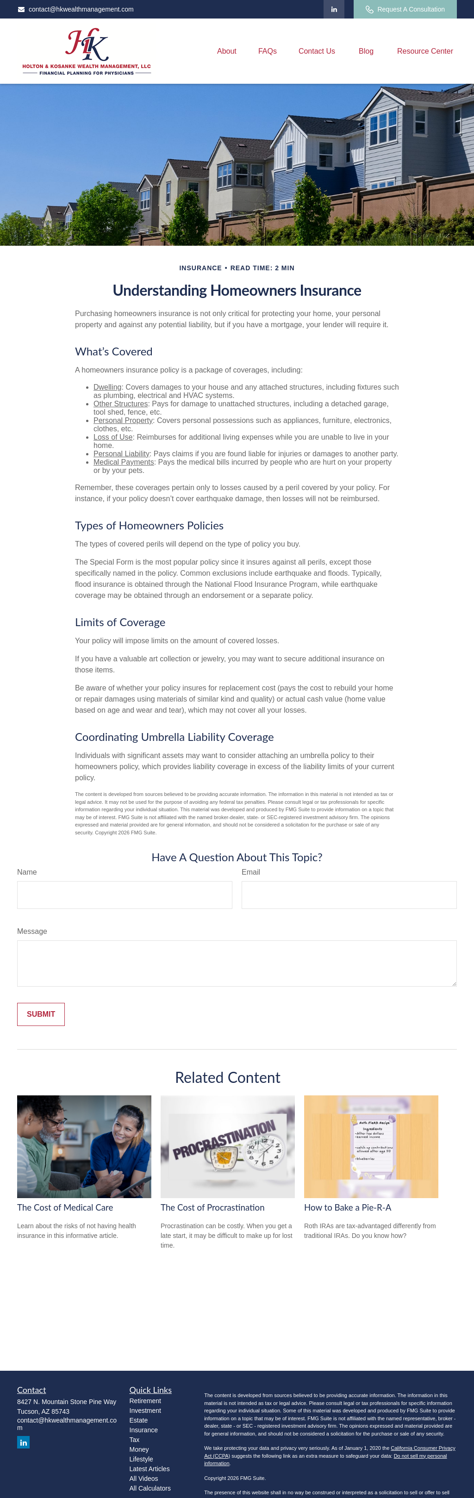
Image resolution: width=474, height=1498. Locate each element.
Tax (135, 1439)
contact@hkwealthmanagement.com (75, 9)
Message (32, 931)
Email (251, 872)
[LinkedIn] (334, 9)
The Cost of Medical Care (65, 1207)
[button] (226, 51)
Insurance (144, 1430)
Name (27, 872)
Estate (139, 1420)
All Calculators (150, 1488)
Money (139, 1449)
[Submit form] (41, 1014)
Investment (145, 1410)
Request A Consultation (405, 9)
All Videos (144, 1478)
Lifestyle (141, 1459)
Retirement (145, 1401)
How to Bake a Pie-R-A (347, 1207)
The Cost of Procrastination (213, 1207)
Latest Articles (150, 1469)
